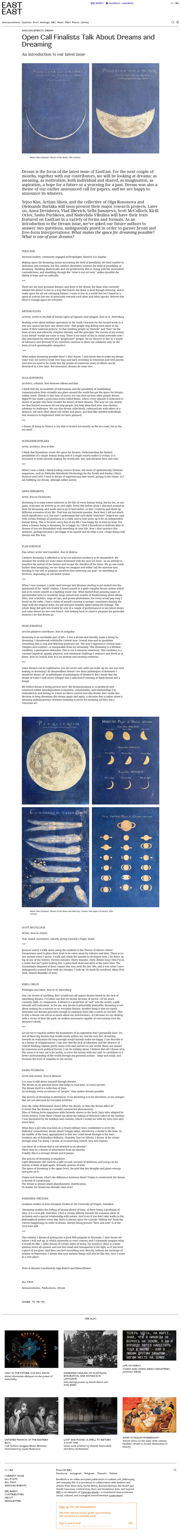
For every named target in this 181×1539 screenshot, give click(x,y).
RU (177, 3)
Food (36, 22)
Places (75, 22)
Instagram (75, 1473)
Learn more (115, 1495)
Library (85, 22)
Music (60, 22)
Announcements (11, 22)
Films (68, 22)
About (9, 1497)
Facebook (61, 1473)
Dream (49, 30)
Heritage (45, 22)
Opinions (27, 22)
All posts (11, 1479)
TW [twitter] (43, 1302)
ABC (53, 22)
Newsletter (13, 1501)
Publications (49, 1288)
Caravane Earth (89, 1492)
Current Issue (14, 1475)
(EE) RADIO (97, 3)
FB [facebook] (38, 1302)
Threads (102, 1473)
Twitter (113, 1473)
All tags (10, 1482)
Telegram (89, 1473)
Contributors (14, 1494)
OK (130, 1523)
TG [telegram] (33, 1302)
